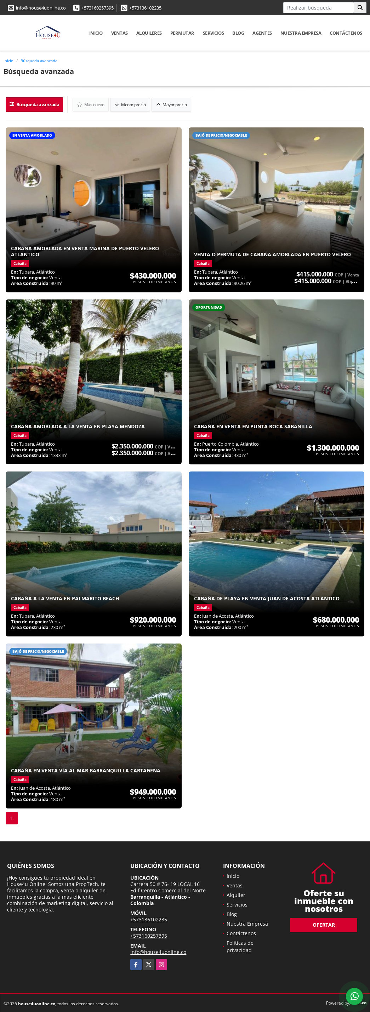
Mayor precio (169, 103)
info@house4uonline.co (41, 8)
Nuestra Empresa (300, 33)
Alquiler (236, 893)
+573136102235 (145, 8)
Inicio (96, 33)
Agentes (262, 33)
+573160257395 (97, 8)
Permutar (182, 33)
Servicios (213, 33)
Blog (238, 33)
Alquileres (149, 33)
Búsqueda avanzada (39, 60)
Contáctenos (346, 33)
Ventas (119, 33)
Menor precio (128, 103)
